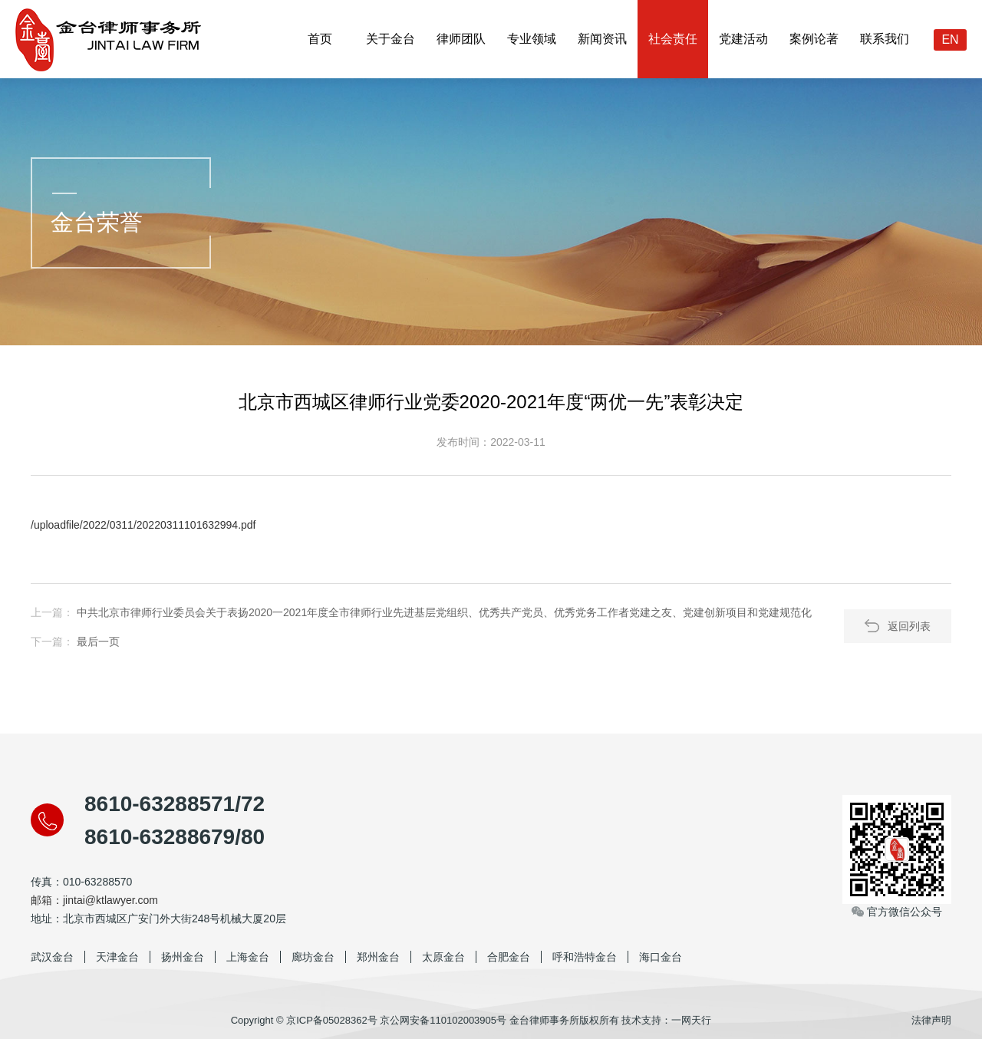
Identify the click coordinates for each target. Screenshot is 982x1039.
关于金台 (390, 38)
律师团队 (461, 38)
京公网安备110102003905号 (443, 1020)
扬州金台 (182, 957)
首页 (320, 38)
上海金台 (247, 957)
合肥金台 (508, 957)
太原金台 (443, 957)
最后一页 (98, 641)
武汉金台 (52, 957)
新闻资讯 (602, 38)
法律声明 (931, 1020)
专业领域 (531, 38)
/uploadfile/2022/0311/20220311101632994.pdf (143, 525)
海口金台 (660, 957)
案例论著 (814, 38)
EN (949, 39)
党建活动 (743, 38)
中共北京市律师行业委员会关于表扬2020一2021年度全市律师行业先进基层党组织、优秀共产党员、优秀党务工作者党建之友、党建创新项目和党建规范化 (444, 612)
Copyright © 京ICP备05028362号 (304, 1020)
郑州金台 (378, 957)
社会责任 (672, 38)
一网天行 (691, 1020)
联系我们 (884, 38)
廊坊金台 (313, 957)
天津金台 (117, 957)
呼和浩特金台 (584, 957)
